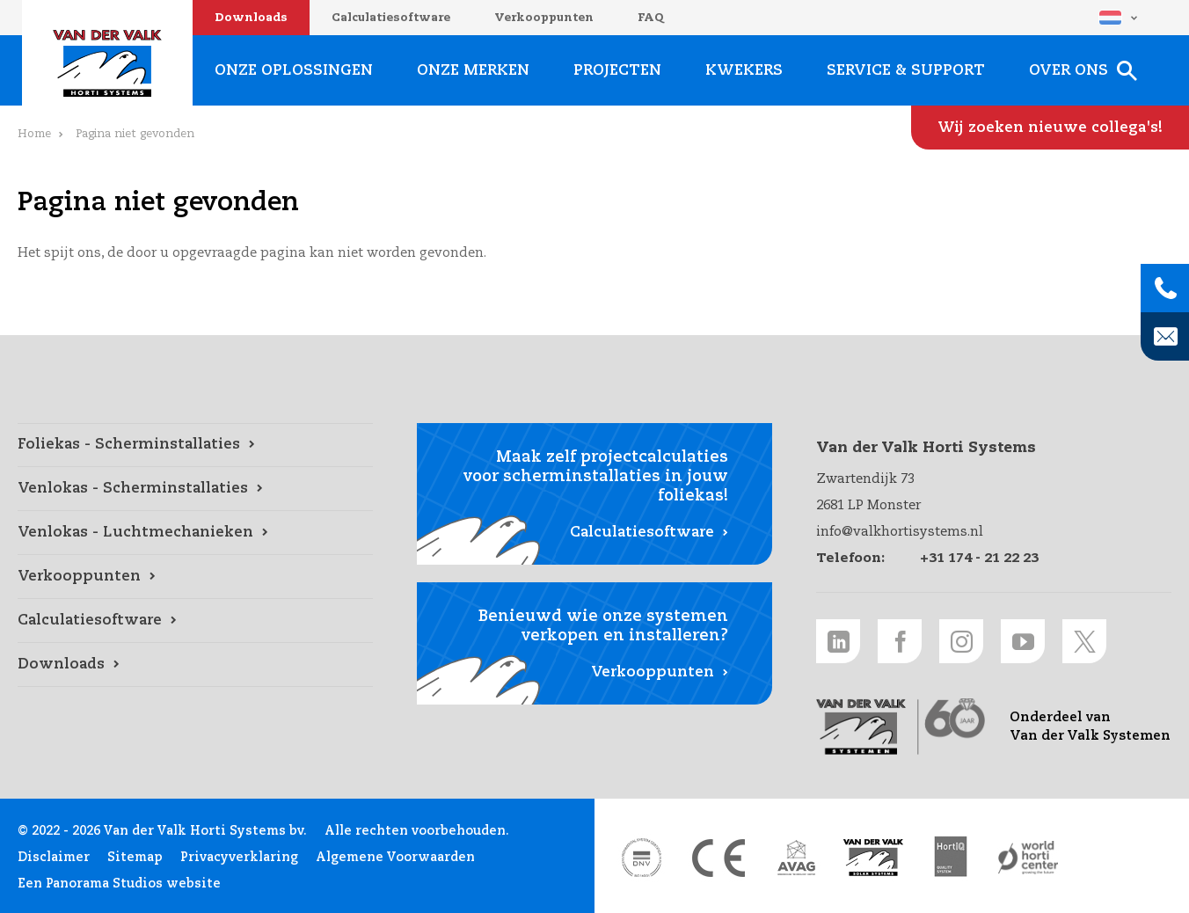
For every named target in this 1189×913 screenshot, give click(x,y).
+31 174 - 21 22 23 (979, 558)
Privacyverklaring (239, 857)
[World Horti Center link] (1028, 857)
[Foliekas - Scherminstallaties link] (195, 445)
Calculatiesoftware (391, 18)
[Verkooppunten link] (195, 577)
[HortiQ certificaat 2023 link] (950, 857)
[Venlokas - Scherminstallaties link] (195, 489)
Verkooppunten (544, 18)
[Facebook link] (900, 641)
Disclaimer (54, 857)
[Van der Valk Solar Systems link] (873, 857)
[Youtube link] (1023, 641)
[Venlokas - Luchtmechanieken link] (195, 533)
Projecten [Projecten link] (617, 70)
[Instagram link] (961, 641)
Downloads (251, 18)
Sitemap (135, 857)
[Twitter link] (1084, 641)
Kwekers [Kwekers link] (744, 70)
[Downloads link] (195, 665)
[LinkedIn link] (838, 641)
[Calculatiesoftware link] (195, 621)
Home (34, 134)
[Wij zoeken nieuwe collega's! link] (1050, 128)
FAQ (651, 18)
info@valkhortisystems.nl (899, 531)
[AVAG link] (796, 857)
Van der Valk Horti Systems (107, 63)
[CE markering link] (718, 857)
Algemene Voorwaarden (395, 857)
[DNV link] (641, 857)
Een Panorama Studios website (119, 884)
